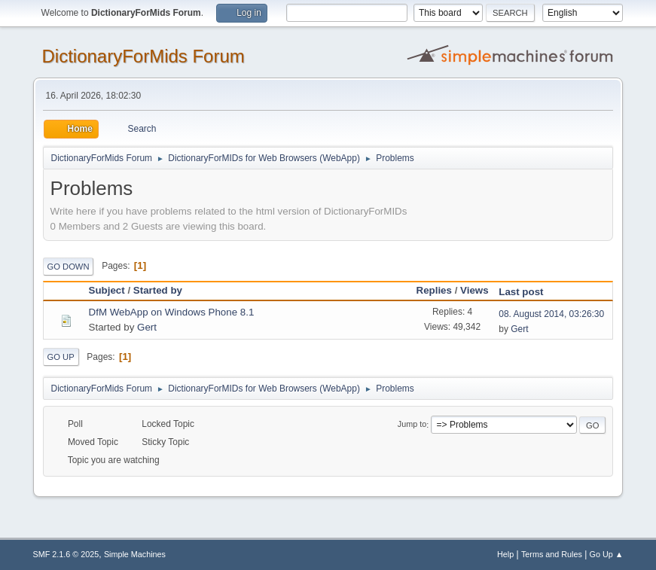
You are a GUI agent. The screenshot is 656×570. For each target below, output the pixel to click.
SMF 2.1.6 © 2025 (66, 554)
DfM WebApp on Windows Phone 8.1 (172, 312)
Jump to (412, 424)
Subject (107, 290)
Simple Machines (135, 554)
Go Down (68, 266)
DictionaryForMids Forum (143, 56)
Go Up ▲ (607, 554)
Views (474, 290)
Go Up (61, 356)
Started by (157, 290)
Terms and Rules (551, 554)
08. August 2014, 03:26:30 (551, 314)
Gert (147, 327)
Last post (528, 291)
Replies (434, 290)
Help (505, 554)
